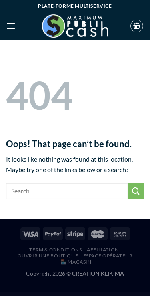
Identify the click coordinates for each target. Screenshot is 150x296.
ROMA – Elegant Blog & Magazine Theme (38, 294)
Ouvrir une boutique (48, 256)
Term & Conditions (55, 250)
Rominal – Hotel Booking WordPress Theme (88, 294)
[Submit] (136, 191)
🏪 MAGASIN (76, 262)
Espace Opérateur (108, 256)
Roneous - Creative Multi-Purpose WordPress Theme (106, 294)
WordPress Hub (8, 294)
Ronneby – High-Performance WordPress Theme (125, 294)
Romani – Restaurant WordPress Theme (53, 294)
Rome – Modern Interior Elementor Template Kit (70, 294)
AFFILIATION (103, 250)
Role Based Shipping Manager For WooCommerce (21, 294)
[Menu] (11, 26)
